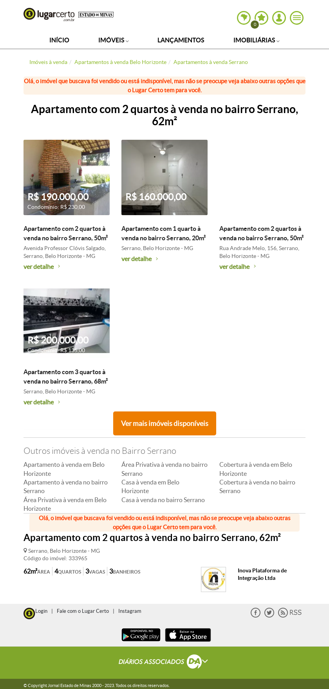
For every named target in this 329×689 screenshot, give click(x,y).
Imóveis (113, 40)
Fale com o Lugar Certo (83, 611)
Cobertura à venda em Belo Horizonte (255, 469)
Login (41, 611)
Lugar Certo (49, 14)
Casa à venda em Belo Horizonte (150, 486)
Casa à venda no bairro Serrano (163, 499)
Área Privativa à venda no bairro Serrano (164, 469)
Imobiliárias (256, 40)
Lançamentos (180, 40)
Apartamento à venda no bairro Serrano (66, 486)
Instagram (129, 611)
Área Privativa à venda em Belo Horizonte (65, 504)
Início (59, 40)
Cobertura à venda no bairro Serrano (257, 486)
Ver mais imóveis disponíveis (164, 423)
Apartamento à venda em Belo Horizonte (64, 469)
